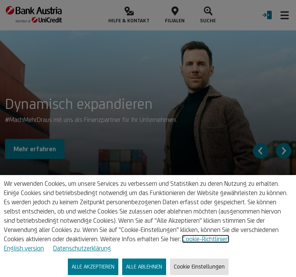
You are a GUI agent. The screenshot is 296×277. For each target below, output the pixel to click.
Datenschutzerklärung (82, 248)
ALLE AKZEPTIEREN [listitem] (93, 266)
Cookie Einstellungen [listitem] (199, 266)
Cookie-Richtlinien (205, 239)
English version (24, 248)
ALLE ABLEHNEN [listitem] (144, 266)
